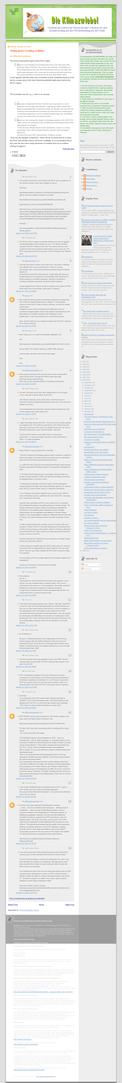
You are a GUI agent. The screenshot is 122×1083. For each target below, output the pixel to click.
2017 (85, 361)
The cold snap (89, 515)
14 (69, 671)
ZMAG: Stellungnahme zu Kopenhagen (98, 540)
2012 (85, 375)
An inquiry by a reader (92, 439)
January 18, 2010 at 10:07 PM (26, 625)
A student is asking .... (92, 518)
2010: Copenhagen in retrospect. (95, 548)
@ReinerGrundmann (31, 370)
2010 (85, 380)
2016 (85, 364)
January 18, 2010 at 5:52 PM (26, 384)
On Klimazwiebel (87, 271)
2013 (85, 372)
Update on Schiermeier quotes (95, 477)
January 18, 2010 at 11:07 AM (26, 233)
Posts (85, 564)
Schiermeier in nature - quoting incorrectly (99, 487)
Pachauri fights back (91, 538)
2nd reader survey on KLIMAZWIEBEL (97, 434)
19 (69, 848)
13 (69, 655)
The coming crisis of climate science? (96, 311)
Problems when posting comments (96, 474)
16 (69, 712)
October (87, 388)
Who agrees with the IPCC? (94, 437)
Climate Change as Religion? (94, 479)
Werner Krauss (91, 185)
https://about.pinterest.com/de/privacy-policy (29, 1070)
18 (69, 801)
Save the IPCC (89, 447)
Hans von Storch (30, 261)
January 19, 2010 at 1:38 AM (26, 666)
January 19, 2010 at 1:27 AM (26, 651)
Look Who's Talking (91, 512)
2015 (85, 367)
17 (69, 783)
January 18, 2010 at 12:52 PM (26, 256)
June (86, 398)
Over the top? (89, 414)
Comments (86, 569)
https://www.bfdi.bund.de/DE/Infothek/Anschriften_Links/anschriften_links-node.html (43, 992)
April (86, 403)
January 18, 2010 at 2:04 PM (26, 291)
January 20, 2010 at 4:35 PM (26, 843)
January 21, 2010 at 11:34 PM (26, 893)
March (86, 406)
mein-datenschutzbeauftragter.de (45, 1076)
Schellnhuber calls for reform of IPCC (97, 492)
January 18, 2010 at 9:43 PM (26, 595)
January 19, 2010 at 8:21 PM (26, 796)
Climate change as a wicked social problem (97, 283)
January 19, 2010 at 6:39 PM (26, 708)
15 (69, 691)
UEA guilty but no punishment (94, 429)
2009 (85, 551)
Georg (26, 296)
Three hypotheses (90, 510)
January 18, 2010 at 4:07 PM (26, 366)
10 (69, 572)
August (87, 393)
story (31, 94)
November (88, 385)
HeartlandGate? (87, 257)
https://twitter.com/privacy (22, 1039)
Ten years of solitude (91, 523)
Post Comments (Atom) (29, 910)
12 (69, 629)
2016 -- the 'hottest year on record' (95, 323)
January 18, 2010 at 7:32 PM (26, 414)
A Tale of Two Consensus (93, 530)
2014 (85, 369)
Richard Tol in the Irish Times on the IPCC (99, 490)
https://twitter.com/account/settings (26, 1044)
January (87, 411)
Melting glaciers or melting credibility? (27, 50)
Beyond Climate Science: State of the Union (99, 421)
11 (69, 599)
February (87, 409)
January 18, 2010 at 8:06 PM (26, 442)
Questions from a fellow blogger (95, 495)
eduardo (89, 189)
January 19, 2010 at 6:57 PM (26, 778)
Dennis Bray (90, 179)
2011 (85, 377)
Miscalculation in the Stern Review (96, 452)
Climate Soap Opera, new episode (96, 450)
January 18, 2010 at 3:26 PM (26, 326)
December (88, 382)
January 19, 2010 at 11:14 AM (26, 687)
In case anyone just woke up (94, 432)
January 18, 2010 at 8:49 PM (26, 567)
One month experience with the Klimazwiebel (100, 520)
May (86, 401)
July (86, 396)
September (88, 390)
